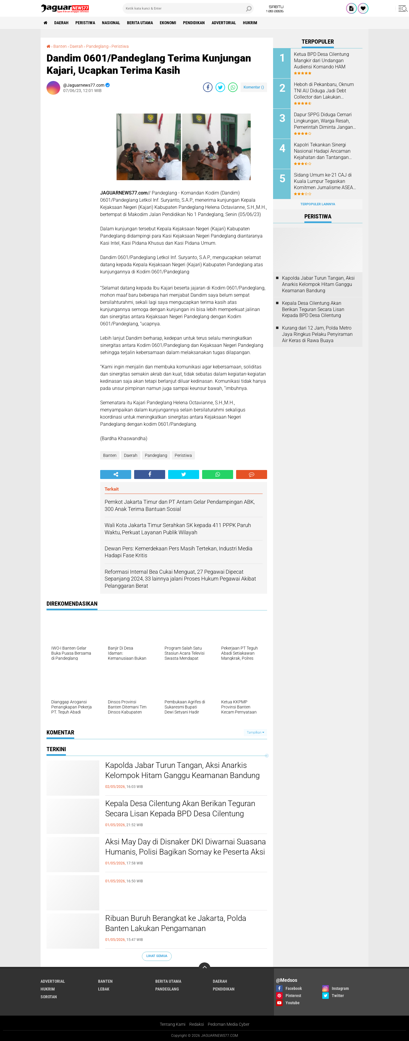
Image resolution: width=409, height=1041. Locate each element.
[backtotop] (204, 968)
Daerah (61, 22)
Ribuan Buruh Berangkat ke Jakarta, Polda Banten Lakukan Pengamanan (175, 923)
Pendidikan (194, 22)
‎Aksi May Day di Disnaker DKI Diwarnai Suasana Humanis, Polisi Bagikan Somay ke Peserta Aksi (185, 846)
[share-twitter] (220, 87)
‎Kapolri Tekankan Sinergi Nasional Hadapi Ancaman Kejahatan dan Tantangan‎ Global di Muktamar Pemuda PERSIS (324, 151)
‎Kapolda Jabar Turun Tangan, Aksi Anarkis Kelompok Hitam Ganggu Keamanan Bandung (182, 770)
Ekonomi (168, 22)
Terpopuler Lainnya (317, 204)
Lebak (103, 989)
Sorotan (49, 996)
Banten (110, 455)
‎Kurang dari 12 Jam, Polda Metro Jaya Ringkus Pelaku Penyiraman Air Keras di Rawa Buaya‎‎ (317, 334)
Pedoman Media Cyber (229, 1024)
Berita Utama (140, 22)
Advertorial (224, 22)
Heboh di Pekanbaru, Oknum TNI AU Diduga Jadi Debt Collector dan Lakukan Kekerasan (324, 91)
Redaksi (196, 1024)
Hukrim (250, 22)
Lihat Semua (156, 956)
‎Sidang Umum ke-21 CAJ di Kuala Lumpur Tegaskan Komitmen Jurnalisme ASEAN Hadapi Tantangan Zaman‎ (325, 181)
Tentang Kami (172, 1024)
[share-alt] (115, 474)
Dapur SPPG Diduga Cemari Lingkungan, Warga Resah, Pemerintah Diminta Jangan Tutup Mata (323, 121)
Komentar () (254, 87)
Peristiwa (85, 22)
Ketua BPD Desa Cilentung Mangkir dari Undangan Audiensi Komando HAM (321, 60)
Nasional (111, 22)
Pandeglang (156, 455)
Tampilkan (255, 732)
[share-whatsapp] (233, 87)
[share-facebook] (208, 87)
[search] (188, 8)
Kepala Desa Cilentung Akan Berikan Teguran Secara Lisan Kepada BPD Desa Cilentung (180, 808)
